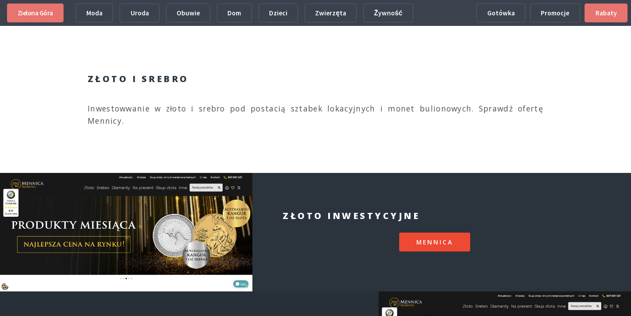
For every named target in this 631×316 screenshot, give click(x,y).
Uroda (140, 13)
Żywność (388, 13)
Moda (94, 13)
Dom (234, 13)
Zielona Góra (35, 13)
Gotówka (501, 13)
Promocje (555, 13)
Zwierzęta (330, 13)
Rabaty (606, 13)
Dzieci (278, 13)
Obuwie (188, 13)
